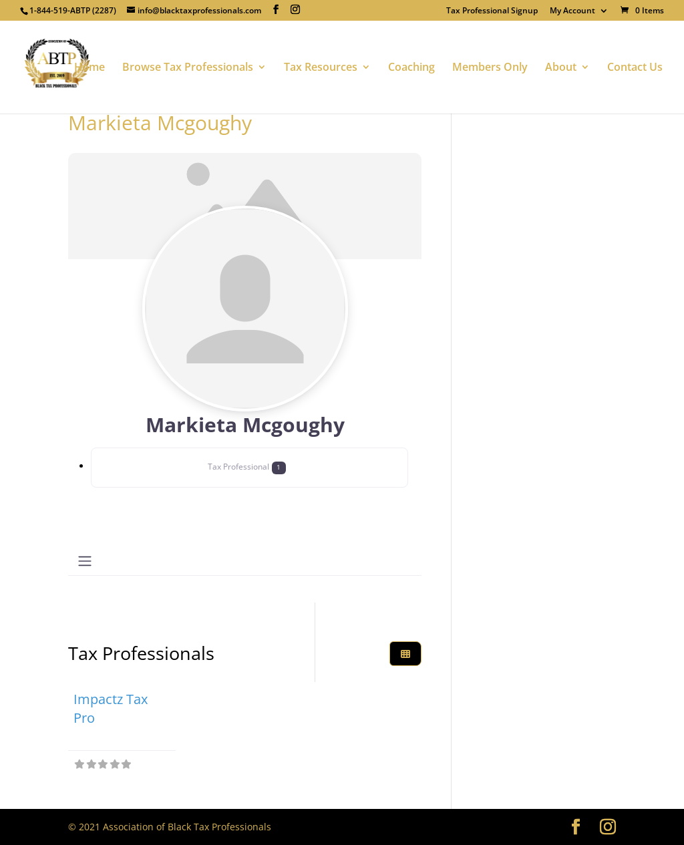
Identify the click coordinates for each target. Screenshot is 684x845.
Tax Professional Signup (492, 11)
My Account (572, 11)
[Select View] (405, 653)
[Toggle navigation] (85, 561)
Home (89, 68)
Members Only (490, 68)
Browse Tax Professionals (187, 68)
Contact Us (635, 68)
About (560, 68)
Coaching (411, 68)
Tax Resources (320, 68)
